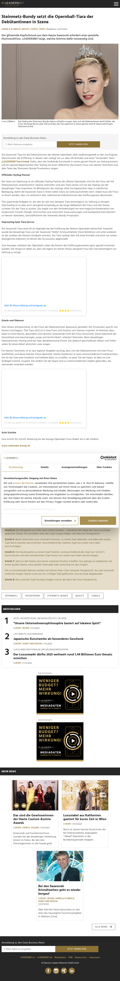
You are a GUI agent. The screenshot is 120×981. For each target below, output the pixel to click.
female (96, 596)
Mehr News (9, 771)
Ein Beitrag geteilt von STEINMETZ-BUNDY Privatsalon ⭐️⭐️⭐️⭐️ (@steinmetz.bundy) (47, 310)
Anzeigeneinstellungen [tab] (74, 467)
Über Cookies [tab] (104, 467)
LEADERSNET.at (27, 957)
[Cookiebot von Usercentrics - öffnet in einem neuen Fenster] (102, 458)
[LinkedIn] (72, 971)
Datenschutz (81, 957)
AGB (70, 957)
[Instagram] (56, 971)
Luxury (17, 663)
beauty (80, 596)
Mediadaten (60, 957)
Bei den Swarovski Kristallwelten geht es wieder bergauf (59, 890)
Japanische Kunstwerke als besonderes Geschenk (48, 638)
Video (42, 29)
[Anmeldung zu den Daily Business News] (30, 144)
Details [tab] (45, 467)
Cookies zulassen (98, 520)
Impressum (94, 957)
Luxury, (17, 628)
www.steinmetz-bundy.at (16, 445)
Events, (35, 29)
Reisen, (51, 898)
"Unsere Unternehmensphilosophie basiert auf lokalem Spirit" (57, 623)
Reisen (25, 628)
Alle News (103, 926)
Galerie (35, 828)
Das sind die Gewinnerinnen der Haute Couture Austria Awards (33, 819)
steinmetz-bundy (57, 596)
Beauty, (26, 29)
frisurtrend (32, 596)
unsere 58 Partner (23, 483)
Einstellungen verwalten (60, 520)
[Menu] (116, 4)
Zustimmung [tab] (16, 467)
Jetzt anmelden (78, 144)
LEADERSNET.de (44, 957)
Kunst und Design (32, 644)
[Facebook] (48, 971)
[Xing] (64, 971)
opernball (11, 596)
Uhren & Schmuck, (12, 29)
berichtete (15, 161)
